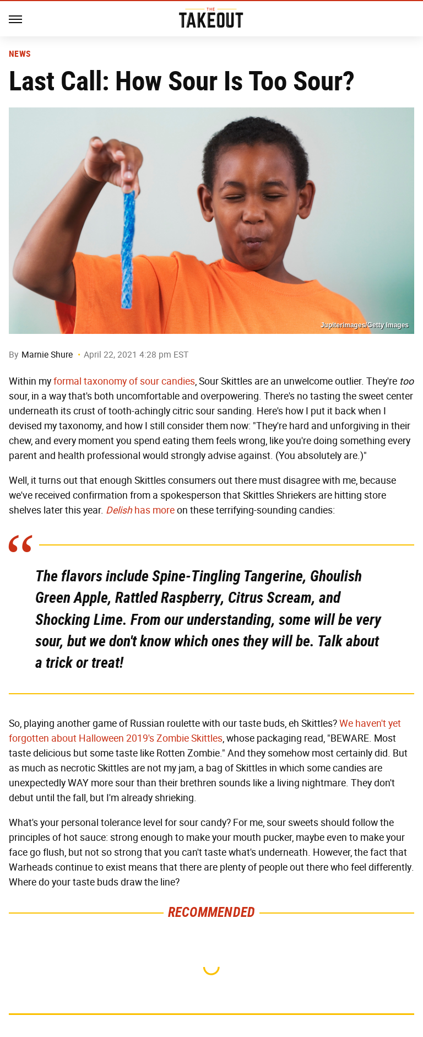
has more (140, 510)
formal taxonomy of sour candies (124, 381)
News (19, 54)
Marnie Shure (47, 354)
